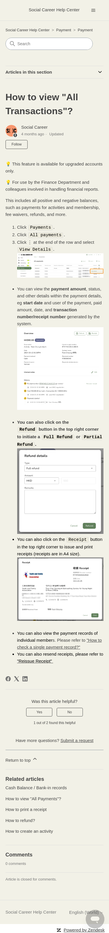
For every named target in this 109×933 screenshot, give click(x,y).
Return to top (22, 757)
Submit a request (76, 738)
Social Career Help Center (28, 30)
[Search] (49, 44)
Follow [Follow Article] (17, 144)
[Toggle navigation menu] (93, 10)
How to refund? (20, 818)
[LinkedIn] (25, 676)
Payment (63, 30)
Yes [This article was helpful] (39, 710)
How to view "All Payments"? (33, 796)
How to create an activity (29, 829)
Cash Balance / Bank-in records (36, 785)
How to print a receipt (26, 807)
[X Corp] (16, 676)
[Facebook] (8, 676)
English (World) (86, 910)
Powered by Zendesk (84, 927)
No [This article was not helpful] (69, 710)
